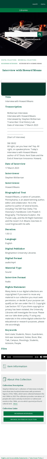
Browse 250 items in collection (24, 419)
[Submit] (39, 34)
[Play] (4, 357)
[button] (7, 90)
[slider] (23, 356)
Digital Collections (23, 28)
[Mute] (41, 357)
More (15, 404)
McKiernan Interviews (9, 63)
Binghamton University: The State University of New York (15, 4)
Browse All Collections (27, 60)
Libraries (23, 10)
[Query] (23, 34)
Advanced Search (32, 39)
